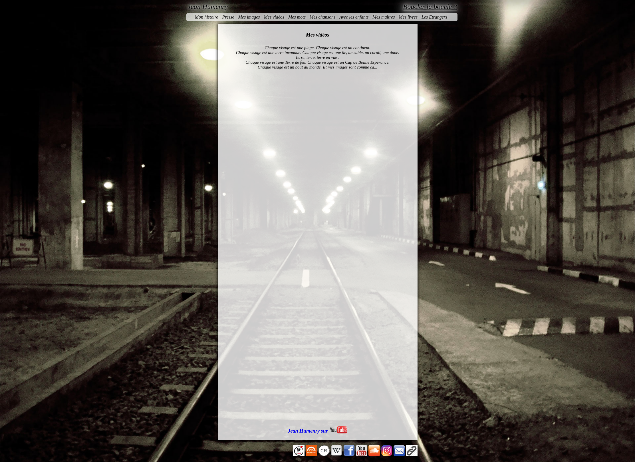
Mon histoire (206, 17)
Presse (228, 17)
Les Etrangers (434, 17)
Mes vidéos (274, 17)
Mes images (249, 17)
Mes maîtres (383, 17)
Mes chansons (322, 17)
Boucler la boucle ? (430, 6)
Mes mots (297, 17)
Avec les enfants (353, 17)
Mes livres (408, 17)
